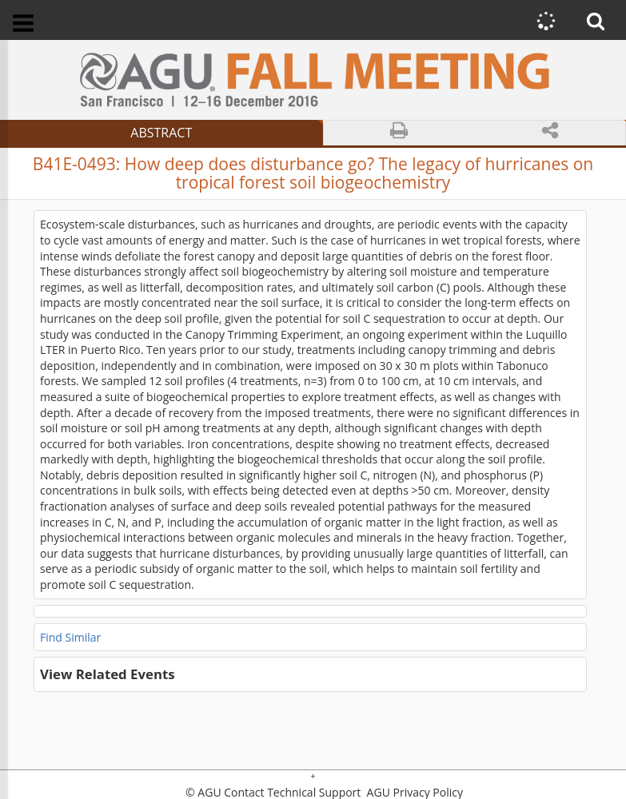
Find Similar (70, 637)
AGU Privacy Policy (413, 792)
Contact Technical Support (292, 792)
